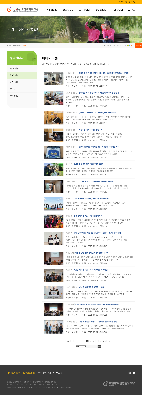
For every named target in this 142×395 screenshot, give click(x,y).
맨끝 (109, 341)
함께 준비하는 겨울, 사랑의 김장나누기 (88, 216)
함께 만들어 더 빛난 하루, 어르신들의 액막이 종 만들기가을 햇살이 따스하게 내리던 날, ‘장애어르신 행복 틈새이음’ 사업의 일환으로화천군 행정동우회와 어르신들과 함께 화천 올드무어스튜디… (98, 99)
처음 (68, 341)
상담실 (12, 89)
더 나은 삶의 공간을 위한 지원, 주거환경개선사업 (97, 181)
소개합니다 (117, 10)
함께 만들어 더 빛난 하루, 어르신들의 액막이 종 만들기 (99, 93)
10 (100, 341)
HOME (121, 2)
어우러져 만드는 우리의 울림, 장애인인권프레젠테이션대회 (97, 304)
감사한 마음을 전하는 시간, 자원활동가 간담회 (91, 270)
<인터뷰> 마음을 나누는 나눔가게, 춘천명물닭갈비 (97, 113)
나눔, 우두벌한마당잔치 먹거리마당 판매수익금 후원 (98, 322)
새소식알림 (14, 68)
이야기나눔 (14, 75)
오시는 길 (60, 373)
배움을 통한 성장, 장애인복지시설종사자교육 (91, 253)
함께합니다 (101, 10)
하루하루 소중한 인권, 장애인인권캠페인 (88, 164)
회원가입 (127, 2)
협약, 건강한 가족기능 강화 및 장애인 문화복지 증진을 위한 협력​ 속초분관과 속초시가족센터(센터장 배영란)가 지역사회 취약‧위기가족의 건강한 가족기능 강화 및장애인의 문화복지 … (96, 240)
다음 (104, 341)
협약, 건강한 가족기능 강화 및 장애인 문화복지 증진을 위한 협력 (97, 233)
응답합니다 (68, 10)
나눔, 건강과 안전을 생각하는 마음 (91, 287)
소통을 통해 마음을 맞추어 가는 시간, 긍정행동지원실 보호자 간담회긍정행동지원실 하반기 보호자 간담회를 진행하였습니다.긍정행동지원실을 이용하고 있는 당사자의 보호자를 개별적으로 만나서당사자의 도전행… (99, 79)
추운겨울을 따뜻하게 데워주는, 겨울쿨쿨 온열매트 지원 (99, 147)
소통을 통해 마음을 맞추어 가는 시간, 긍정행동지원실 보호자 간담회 (104, 73)
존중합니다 (51, 10)
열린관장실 (14, 82)
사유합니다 (84, 10)
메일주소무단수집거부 (46, 373)
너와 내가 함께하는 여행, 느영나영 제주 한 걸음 (91, 199)
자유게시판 (14, 96)
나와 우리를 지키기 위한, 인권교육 (89, 130)
